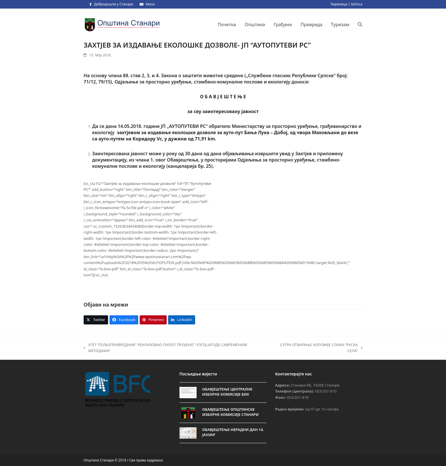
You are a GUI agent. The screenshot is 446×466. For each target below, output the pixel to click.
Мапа (150, 4)
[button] (360, 24)
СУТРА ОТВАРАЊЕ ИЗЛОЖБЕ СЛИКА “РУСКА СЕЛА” (316, 348)
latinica (356, 4)
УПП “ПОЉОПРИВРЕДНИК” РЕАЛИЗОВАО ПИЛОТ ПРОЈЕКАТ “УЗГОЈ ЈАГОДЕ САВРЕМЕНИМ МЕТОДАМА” (165, 348)
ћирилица (339, 4)
